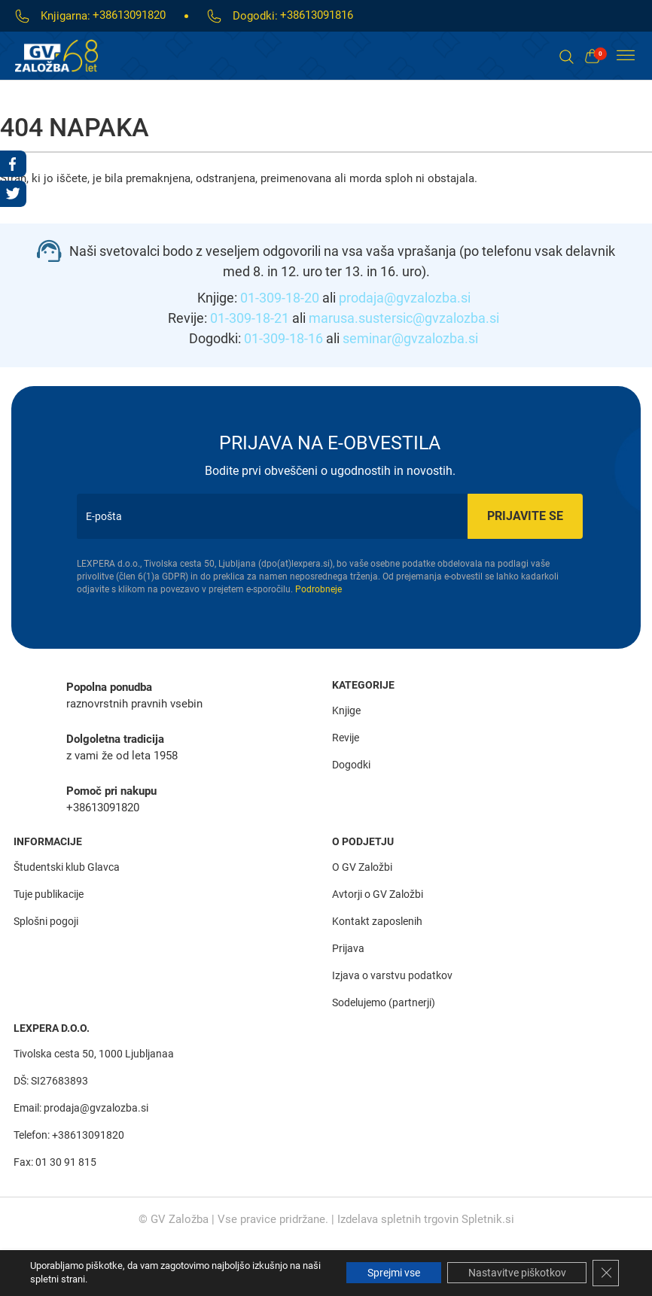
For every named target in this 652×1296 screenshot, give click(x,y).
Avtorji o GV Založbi (377, 893)
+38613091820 (129, 16)
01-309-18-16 (283, 338)
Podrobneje (318, 589)
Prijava (348, 948)
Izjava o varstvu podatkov (392, 975)
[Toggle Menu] (626, 55)
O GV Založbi (362, 866)
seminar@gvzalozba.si (410, 338)
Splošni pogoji (46, 920)
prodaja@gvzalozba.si (405, 298)
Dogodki (351, 765)
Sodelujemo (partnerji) (383, 1002)
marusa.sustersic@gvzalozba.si (404, 318)
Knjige (346, 710)
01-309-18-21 (249, 318)
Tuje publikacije (49, 893)
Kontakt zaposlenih (377, 920)
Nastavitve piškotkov (514, 1273)
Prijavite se (521, 516)
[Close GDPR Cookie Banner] (605, 1272)
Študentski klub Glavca (67, 866)
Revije (345, 738)
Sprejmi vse (387, 1273)
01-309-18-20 (279, 298)
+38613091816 (316, 16)
